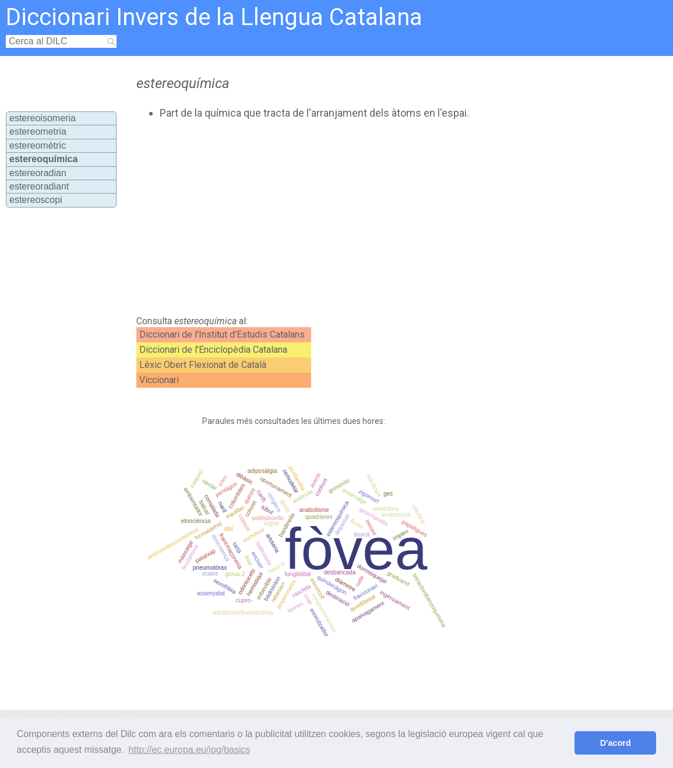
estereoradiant (39, 186)
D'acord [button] (615, 743)
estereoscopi (35, 200)
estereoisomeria (42, 118)
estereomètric (37, 145)
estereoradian (37, 173)
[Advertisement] (331, 217)
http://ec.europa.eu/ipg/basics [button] (190, 750)
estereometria (37, 131)
